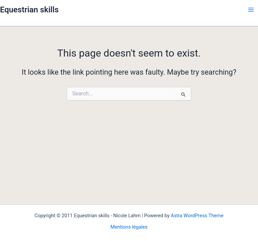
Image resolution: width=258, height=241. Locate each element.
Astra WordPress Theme (197, 216)
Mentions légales (129, 227)
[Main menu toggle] (251, 10)
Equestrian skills (29, 9)
